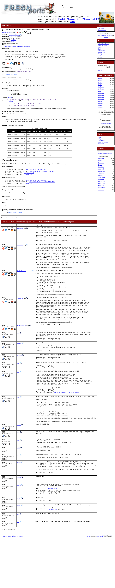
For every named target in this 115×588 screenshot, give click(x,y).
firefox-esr (101, 87)
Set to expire (101, 177)
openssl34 (101, 105)
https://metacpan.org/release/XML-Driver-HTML (18, 46)
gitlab (99, 91)
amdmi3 (19, 384)
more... (100, 70)
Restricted (101, 169)
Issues (99, 47)
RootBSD (106, 37)
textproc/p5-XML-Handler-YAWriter (42, 177)
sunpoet (19, 370)
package (11, 104)
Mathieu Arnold (21, 350)
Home (99, 137)
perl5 (12, 42)
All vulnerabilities (106, 123)
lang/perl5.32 (29, 178)
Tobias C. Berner (21, 286)
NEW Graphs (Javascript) (105, 153)
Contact (100, 57)
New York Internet (102, 35)
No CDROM (101, 171)
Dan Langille (100, 585)
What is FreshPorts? (103, 44)
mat (18, 392)
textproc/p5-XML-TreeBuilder (36, 175)
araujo (19, 530)
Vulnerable (101, 173)
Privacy (100, 54)
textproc (8, 32)
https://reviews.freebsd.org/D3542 (67, 428)
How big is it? (101, 50)
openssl (100, 101)
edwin (18, 545)
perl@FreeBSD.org (14, 35)
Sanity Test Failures (103, 142)
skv (18, 497)
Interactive (101, 179)
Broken (100, 161)
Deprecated (101, 163)
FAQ (99, 49)
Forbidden (101, 167)
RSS (111, 584)
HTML (103, 584)
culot (18, 488)
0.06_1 (4, 32)
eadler (18, 505)
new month (101, 190)
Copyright (89, 585)
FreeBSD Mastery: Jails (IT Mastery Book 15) (78, 19)
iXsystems (109, 35)
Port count (101, 158)
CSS (106, 584)
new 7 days (101, 185)
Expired (100, 175)
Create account (102, 30)
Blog (99, 55)
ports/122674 (53, 535)
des (18, 358)
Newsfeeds (101, 143)
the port (10, 101)
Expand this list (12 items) (15, 220)
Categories (101, 139)
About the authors (102, 45)
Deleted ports (101, 140)
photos (72, 21)
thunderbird (101, 93)
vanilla (19, 465)
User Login (101, 28)
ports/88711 (52, 559)
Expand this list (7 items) (10, 76)
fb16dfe (13, 40)
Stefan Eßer (20, 236)
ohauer (19, 522)
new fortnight (101, 187)
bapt (18, 472)
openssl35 (101, 108)
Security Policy (102, 52)
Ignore (100, 165)
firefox (100, 78)
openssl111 (101, 103)
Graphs (100, 152)
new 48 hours (101, 183)
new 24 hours (101, 181)
